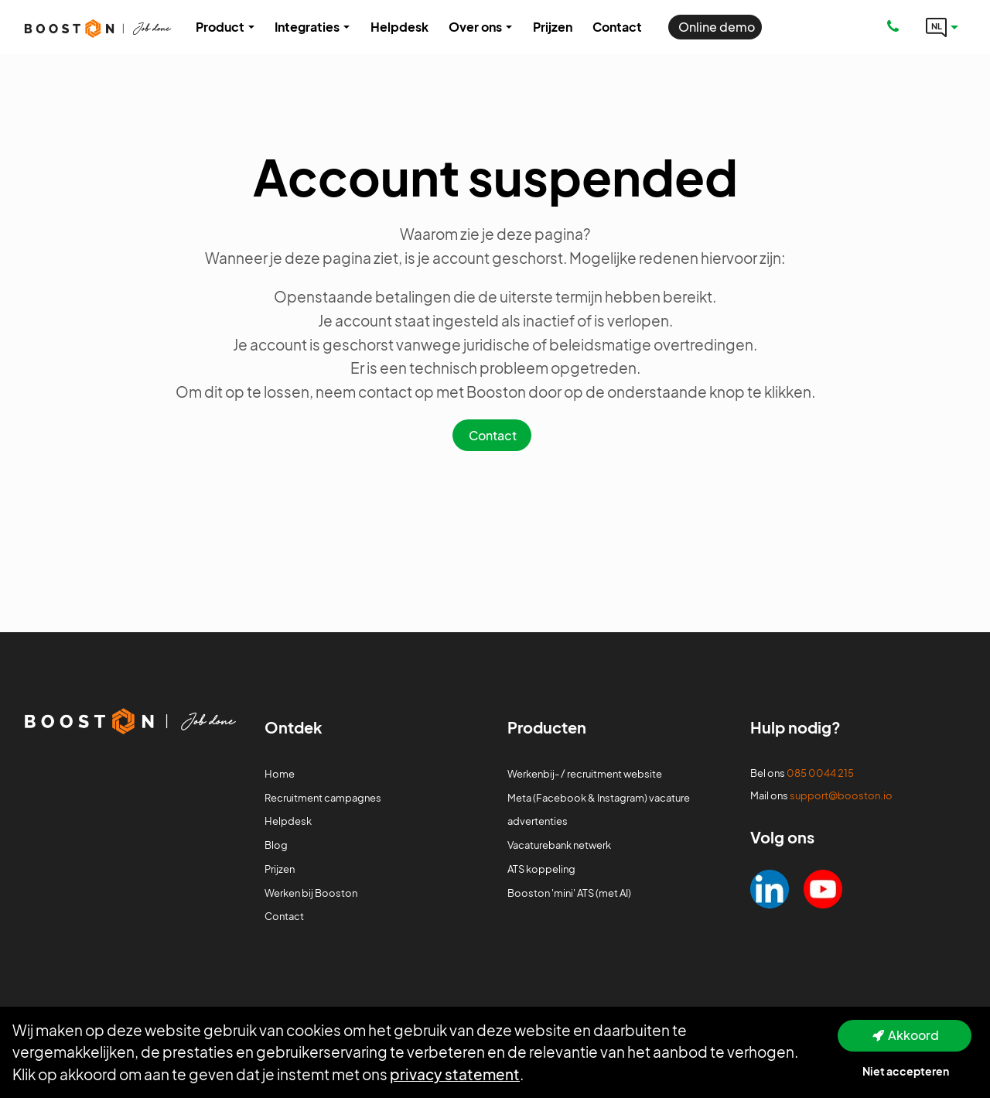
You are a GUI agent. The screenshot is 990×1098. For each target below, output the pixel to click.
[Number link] (896, 27)
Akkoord (913, 1035)
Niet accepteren (905, 1071)
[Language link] (942, 27)
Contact (493, 435)
